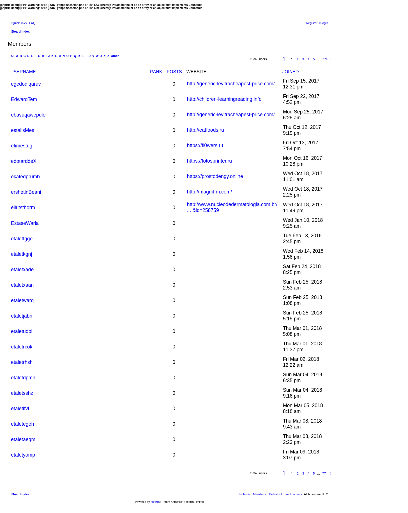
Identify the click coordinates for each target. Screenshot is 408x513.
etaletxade (22, 269)
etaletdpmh (23, 377)
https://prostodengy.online (215, 176)
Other (115, 56)
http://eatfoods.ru (205, 130)
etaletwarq (22, 300)
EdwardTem (24, 99)
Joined (290, 71)
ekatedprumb (25, 176)
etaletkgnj (21, 254)
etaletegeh (22, 424)
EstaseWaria (25, 223)
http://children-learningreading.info (224, 99)
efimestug (21, 146)
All (12, 56)
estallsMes (22, 130)
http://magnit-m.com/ (209, 192)
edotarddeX (23, 161)
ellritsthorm (23, 207)
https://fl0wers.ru (205, 145)
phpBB (155, 501)
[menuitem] (31, 23)
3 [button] (303, 59)
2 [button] (298, 59)
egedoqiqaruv (26, 84)
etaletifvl (20, 408)
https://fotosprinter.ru (209, 161)
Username (23, 71)
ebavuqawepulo (28, 115)
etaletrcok (21, 347)
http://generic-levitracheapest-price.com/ (231, 83)
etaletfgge (22, 238)
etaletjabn (21, 316)
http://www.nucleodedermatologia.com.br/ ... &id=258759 (232, 207)
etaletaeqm (23, 439)
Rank (156, 71)
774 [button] (325, 59)
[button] (283, 59)
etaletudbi (21, 331)
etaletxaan (22, 285)
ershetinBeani (26, 192)
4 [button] (308, 59)
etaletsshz (22, 393)
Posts (174, 71)
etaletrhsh (22, 362)
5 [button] (314, 59)
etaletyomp (23, 455)
